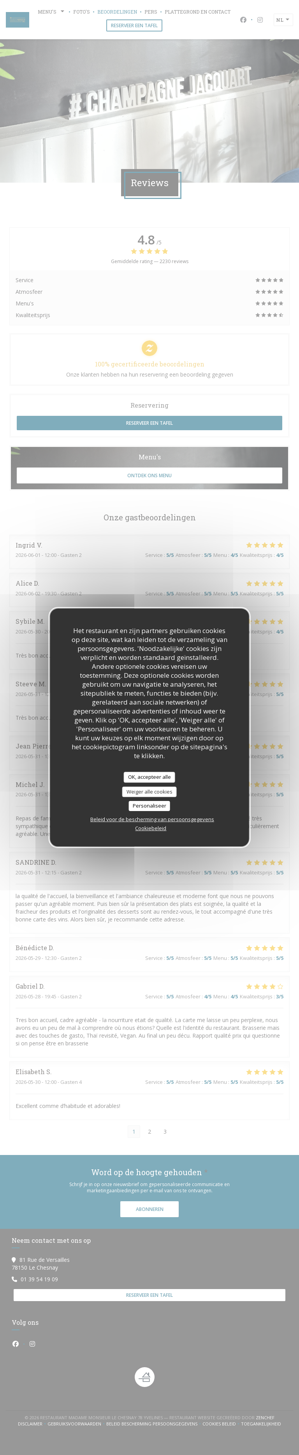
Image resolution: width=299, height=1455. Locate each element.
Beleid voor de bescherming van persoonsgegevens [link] (152, 819)
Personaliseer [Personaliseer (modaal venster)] (149, 805)
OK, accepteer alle (149, 776)
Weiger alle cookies (149, 791)
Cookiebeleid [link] (150, 828)
